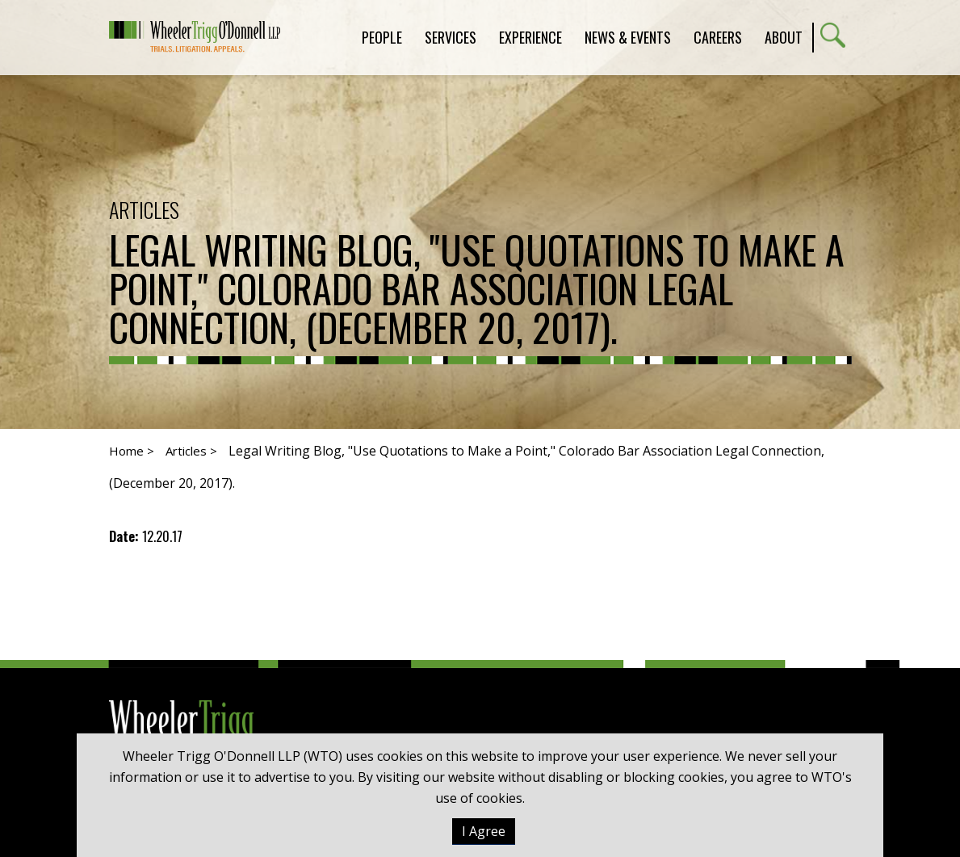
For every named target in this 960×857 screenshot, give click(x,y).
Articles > (191, 451)
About (784, 37)
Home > (131, 451)
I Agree (483, 831)
